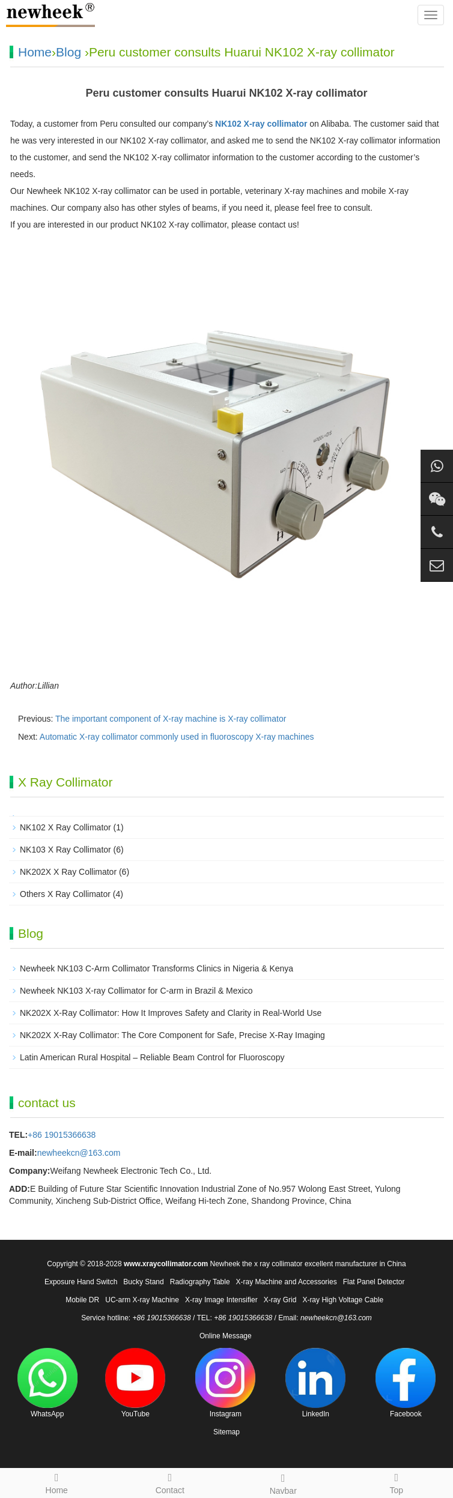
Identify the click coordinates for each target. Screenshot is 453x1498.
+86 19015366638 (62, 1135)
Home (35, 52)
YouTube (135, 1383)
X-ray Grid (280, 1300)
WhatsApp (47, 1383)
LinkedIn (315, 1383)
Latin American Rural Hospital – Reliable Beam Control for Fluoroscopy (152, 1057)
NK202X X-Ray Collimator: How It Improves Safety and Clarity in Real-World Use (170, 1013)
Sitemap (226, 1432)
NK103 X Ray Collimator (65, 849)
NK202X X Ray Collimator (68, 872)
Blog (68, 52)
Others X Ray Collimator (65, 894)
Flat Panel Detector (374, 1282)
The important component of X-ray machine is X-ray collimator (170, 718)
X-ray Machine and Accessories (286, 1282)
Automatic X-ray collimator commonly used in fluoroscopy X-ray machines (177, 736)
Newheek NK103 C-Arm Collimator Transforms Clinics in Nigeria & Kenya (156, 968)
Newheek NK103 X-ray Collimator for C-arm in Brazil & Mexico (136, 990)
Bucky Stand (143, 1282)
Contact (170, 1482)
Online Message (225, 1336)
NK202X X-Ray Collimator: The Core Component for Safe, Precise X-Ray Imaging (172, 1035)
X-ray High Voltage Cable (342, 1300)
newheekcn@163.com (79, 1153)
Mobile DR (82, 1300)
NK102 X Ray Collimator (65, 827)
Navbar (283, 1482)
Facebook (405, 1383)
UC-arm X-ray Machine (142, 1300)
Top (397, 1482)
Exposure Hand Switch (80, 1282)
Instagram (225, 1383)
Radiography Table (200, 1282)
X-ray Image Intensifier (221, 1300)
